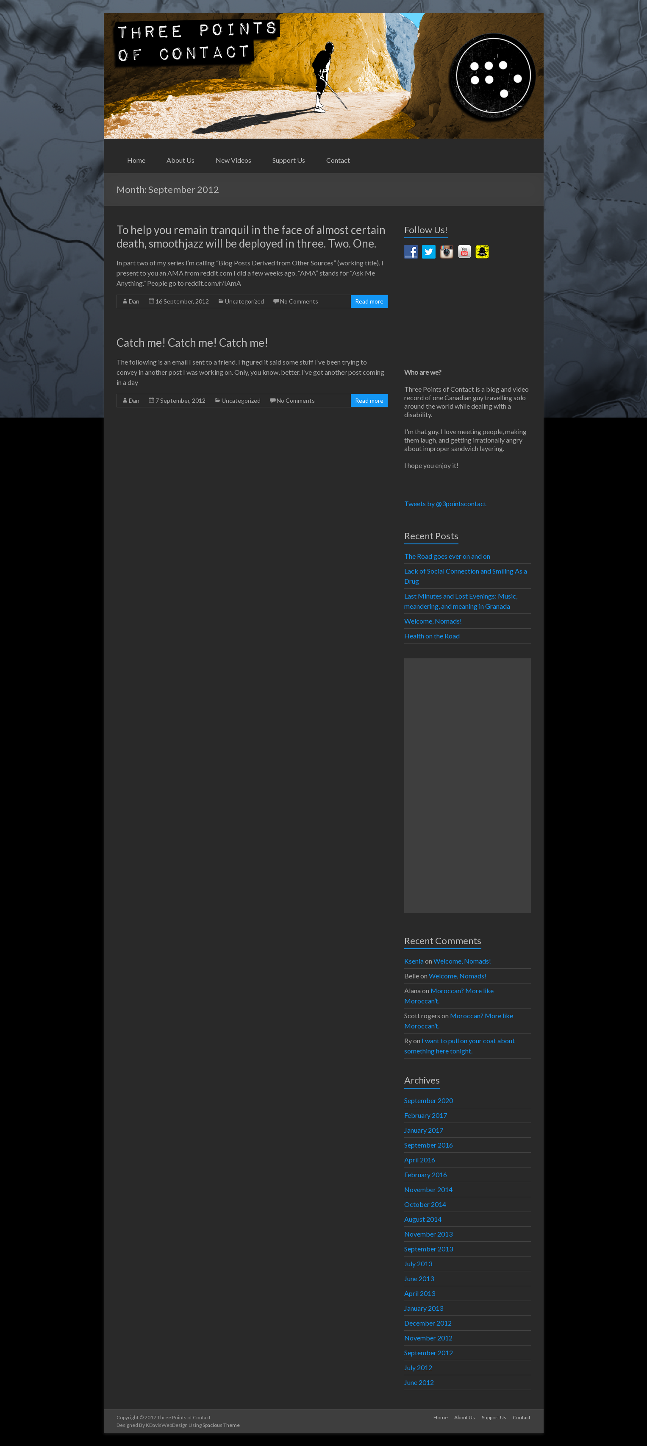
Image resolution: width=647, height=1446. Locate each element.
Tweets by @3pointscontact (445, 503)
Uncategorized (244, 301)
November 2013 (428, 1234)
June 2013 (419, 1278)
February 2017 (425, 1115)
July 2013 (418, 1263)
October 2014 (425, 1204)
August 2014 (423, 1219)
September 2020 (428, 1100)
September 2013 (428, 1249)
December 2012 (428, 1323)
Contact (338, 160)
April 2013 (419, 1293)
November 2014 (428, 1189)
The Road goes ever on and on (447, 556)
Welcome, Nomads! (433, 621)
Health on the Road (432, 636)
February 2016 (425, 1174)
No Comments (299, 301)
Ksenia (414, 961)
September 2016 (428, 1145)
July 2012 (418, 1367)
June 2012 (419, 1382)
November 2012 (428, 1338)
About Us (180, 160)
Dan (134, 301)
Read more (369, 301)
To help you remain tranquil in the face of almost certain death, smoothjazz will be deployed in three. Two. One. (251, 236)
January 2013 (423, 1308)
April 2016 (419, 1160)
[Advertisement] (467, 785)
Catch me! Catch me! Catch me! (192, 342)
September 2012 (428, 1352)
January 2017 (423, 1130)
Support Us (288, 160)
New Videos (233, 160)
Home (136, 160)
